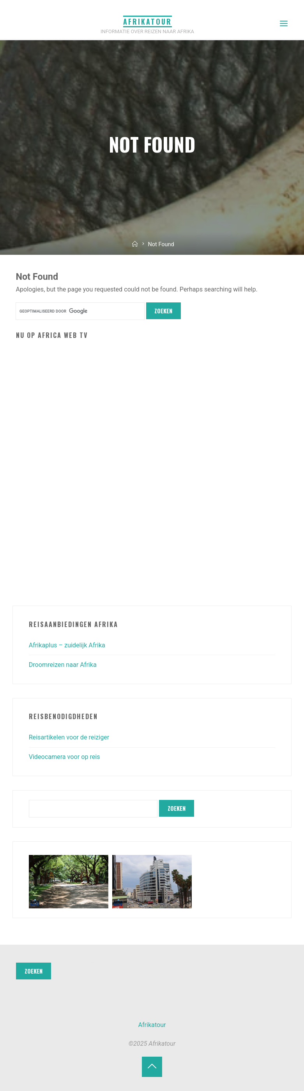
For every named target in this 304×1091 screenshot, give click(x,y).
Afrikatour (147, 21)
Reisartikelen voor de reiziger (69, 737)
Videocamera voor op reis (64, 757)
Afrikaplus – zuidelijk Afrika (67, 645)
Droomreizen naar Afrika (63, 664)
